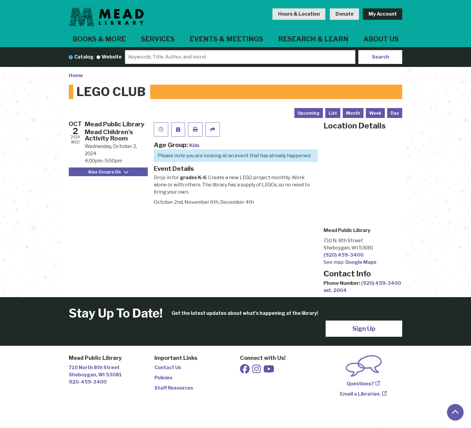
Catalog (83, 57)
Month (353, 113)
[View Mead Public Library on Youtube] (268, 371)
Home (76, 75)
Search (380, 57)
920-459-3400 (88, 382)
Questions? (360, 384)
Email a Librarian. (360, 394)
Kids (194, 145)
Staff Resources (173, 388)
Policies (163, 378)
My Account (383, 14)
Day (394, 113)
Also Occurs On (108, 171)
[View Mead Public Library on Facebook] (245, 371)
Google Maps (360, 262)
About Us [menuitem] (381, 39)
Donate (345, 14)
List (333, 113)
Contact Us (167, 367)
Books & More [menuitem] (99, 39)
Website (112, 57)
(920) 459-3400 (343, 255)
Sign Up (363, 328)
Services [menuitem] (158, 39)
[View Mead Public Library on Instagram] (257, 371)
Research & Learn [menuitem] (313, 39)
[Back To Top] (455, 412)
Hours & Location (299, 14)
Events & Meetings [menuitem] (226, 39)
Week (375, 113)
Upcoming (309, 113)
